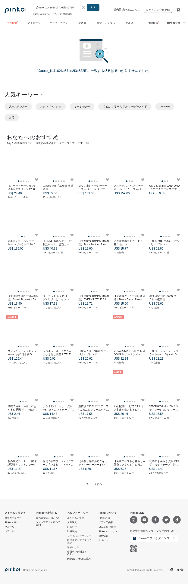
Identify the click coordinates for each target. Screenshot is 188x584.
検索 (93, 7)
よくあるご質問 (75, 518)
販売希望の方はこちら (127, 9)
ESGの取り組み (107, 527)
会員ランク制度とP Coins (77, 553)
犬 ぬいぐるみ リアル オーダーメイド (125, 106)
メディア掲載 (106, 522)
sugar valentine (41, 14)
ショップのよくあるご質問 (48, 523)
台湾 (11, 117)
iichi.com (103, 540)
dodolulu (165, 106)
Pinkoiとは (104, 518)
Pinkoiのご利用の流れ (79, 559)
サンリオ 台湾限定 (62, 14)
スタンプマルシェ (50, 106)
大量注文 (72, 522)
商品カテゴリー (13, 518)
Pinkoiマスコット (108, 531)
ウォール (9, 527)
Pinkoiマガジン (13, 522)
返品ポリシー (74, 547)
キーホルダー (82, 106)
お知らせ (72, 527)
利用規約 (72, 531)
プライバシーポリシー (79, 536)
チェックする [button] (94, 484)
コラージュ (11, 531)
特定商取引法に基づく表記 (79, 541)
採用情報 (103, 536)
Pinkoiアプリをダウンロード (154, 538)
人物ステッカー (18, 106)
